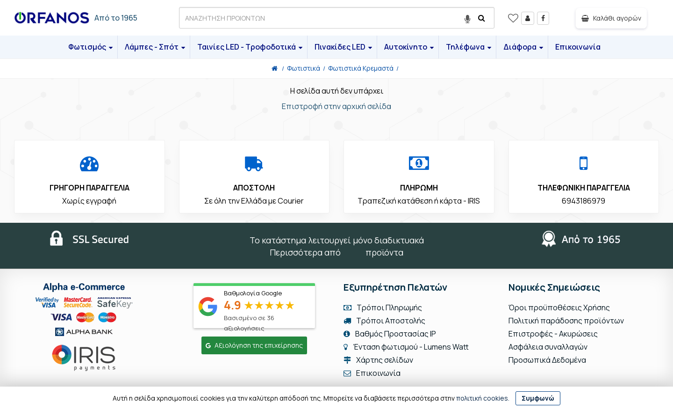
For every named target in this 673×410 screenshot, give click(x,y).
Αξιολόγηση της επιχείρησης (254, 345)
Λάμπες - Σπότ (155, 47)
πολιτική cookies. (482, 398)
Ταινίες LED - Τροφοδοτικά (249, 47)
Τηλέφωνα (468, 47)
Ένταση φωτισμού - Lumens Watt (411, 347)
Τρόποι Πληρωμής (383, 307)
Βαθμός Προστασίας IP (390, 334)
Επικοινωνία (578, 47)
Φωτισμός (90, 47)
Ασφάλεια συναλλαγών (547, 347)
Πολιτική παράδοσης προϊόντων (566, 320)
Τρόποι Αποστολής (384, 320)
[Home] (275, 68)
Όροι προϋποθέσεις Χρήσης (559, 307)
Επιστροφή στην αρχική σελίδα (336, 106)
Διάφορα (523, 47)
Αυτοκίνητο (409, 47)
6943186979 (583, 201)
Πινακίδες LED (343, 47)
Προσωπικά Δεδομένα (547, 360)
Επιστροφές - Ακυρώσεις (553, 334)
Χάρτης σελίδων (378, 360)
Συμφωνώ (538, 398)
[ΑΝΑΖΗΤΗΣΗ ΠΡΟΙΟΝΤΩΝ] (336, 18)
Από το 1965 (115, 18)
